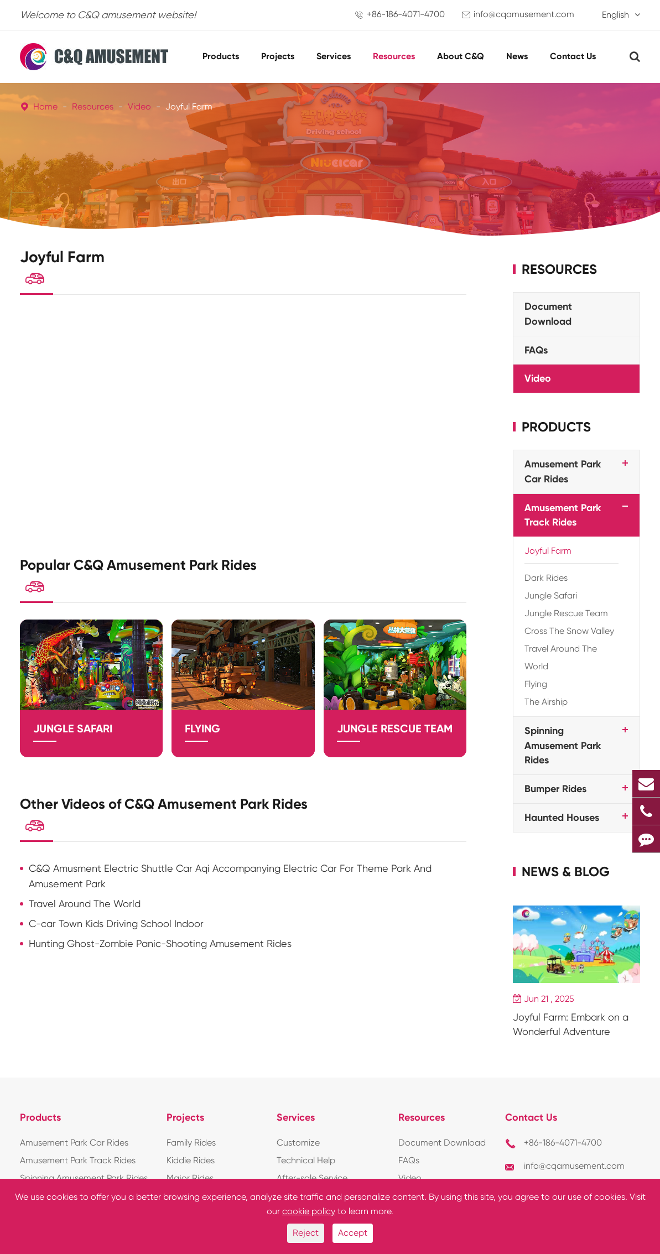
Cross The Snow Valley (569, 631)
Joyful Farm (188, 106)
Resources (394, 56)
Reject (306, 1232)
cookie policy (308, 1211)
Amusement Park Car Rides (74, 1142)
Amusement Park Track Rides (78, 1160)
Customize (298, 1142)
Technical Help (306, 1160)
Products (220, 56)
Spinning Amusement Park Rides (562, 745)
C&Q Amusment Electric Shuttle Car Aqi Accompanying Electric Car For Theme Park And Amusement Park (230, 890)
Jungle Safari (72, 738)
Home (45, 106)
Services (333, 56)
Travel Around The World (85, 918)
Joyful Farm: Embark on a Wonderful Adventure (570, 1024)
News (517, 56)
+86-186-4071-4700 (406, 14)
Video (139, 106)
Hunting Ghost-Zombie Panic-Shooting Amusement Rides (160, 958)
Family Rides (191, 1142)
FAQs (536, 350)
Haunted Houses (561, 817)
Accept (352, 1232)
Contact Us (573, 56)
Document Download (442, 1142)
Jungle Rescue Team (395, 738)
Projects (277, 56)
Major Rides (190, 1178)
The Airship (546, 701)
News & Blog (566, 871)
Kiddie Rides (191, 1160)
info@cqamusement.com (524, 14)
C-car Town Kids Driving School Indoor (116, 938)
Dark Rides (546, 578)
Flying (202, 738)
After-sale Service (312, 1178)
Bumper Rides (555, 789)
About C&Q (460, 56)
